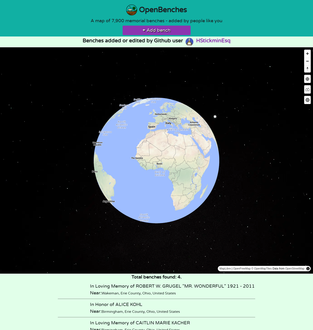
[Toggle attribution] (308, 268)
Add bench (156, 30)
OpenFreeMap (241, 268)
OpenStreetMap (294, 268)
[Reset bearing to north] (307, 68)
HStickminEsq (207, 41)
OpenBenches (156, 10)
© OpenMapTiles (261, 268)
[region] (156, 160)
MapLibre (225, 268)
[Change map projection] (307, 100)
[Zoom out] (307, 61)
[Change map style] (307, 89)
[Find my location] (307, 79)
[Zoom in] (307, 53)
